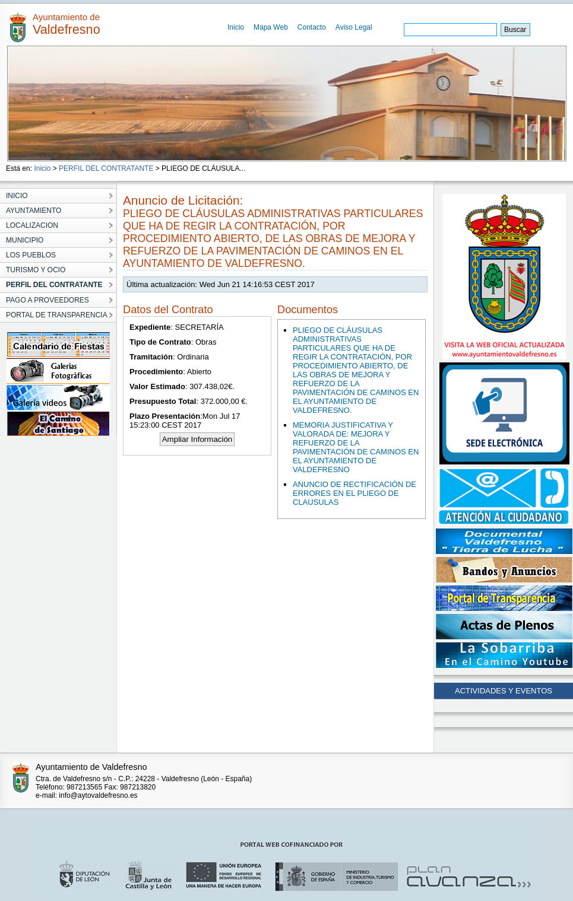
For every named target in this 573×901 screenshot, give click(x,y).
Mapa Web (271, 27)
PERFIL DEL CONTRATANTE (106, 168)
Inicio (235, 27)
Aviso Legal (353, 27)
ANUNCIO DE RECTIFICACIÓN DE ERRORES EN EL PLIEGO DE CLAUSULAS (354, 493)
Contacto (311, 27)
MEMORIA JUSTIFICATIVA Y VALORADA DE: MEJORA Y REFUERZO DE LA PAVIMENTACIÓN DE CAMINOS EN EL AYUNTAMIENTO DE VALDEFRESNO (356, 447)
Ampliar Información (197, 439)
